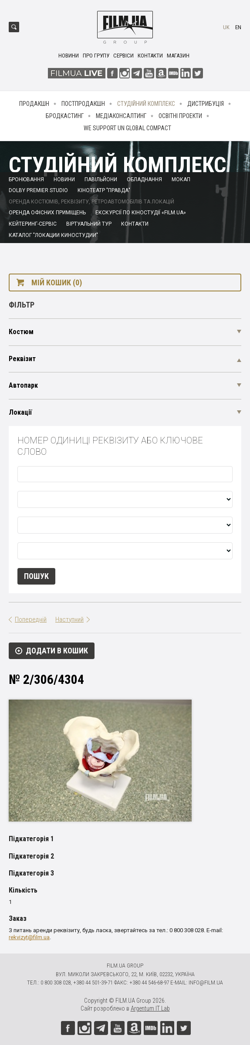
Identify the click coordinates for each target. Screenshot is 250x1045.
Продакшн (34, 103)
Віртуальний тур (88, 224)
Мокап (181, 179)
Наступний (69, 619)
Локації (20, 412)
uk (226, 27)
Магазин (178, 55)
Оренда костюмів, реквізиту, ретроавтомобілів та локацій (91, 202)
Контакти (150, 55)
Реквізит (22, 359)
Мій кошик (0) (56, 282)
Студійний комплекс (146, 103)
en (238, 27)
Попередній (31, 619)
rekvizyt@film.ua (29, 937)
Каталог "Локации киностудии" (53, 235)
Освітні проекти (180, 115)
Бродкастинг (65, 115)
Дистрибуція (205, 103)
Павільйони (100, 179)
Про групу (96, 55)
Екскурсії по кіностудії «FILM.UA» (140, 213)
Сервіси (123, 55)
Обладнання (144, 179)
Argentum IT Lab (150, 1008)
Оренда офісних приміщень (47, 213)
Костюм (21, 332)
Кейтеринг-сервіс (33, 224)
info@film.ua (206, 982)
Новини (68, 55)
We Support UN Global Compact (127, 128)
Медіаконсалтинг (121, 115)
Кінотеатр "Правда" (104, 190)
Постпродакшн (83, 103)
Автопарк (23, 385)
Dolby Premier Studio (38, 190)
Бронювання (26, 179)
